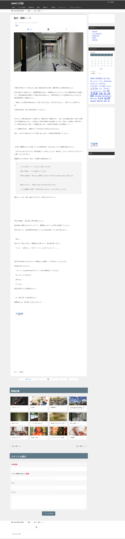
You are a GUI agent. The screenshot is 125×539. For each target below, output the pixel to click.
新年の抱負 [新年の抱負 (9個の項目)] (98, 96)
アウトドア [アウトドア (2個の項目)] (95, 81)
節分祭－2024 (34, 437)
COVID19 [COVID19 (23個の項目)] (98, 78)
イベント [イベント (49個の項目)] (108, 81)
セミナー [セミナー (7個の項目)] (108, 86)
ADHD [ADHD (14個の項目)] (92, 78)
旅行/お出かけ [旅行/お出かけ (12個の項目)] (106, 96)
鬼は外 (32, 407)
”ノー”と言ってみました (37, 423)
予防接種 (72, 437)
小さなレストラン (16, 437)
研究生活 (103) (95, 35)
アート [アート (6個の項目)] (101, 81)
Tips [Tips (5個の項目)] (91, 81)
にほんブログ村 (94, 145)
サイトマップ (62, 7)
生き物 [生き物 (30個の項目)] (100, 98)
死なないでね (15, 423)
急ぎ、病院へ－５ (74, 423)
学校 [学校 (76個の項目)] (101, 93)
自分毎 (53, 7)
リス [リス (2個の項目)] (91, 91)
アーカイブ (92, 71)
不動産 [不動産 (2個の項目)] (104, 91)
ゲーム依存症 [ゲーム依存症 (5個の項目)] (102, 86)
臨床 (38, 7)
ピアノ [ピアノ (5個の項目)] (100, 88)
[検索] (25, 527)
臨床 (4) (94, 37)
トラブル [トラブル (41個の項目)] (94, 88)
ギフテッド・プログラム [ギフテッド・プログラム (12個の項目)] (98, 83)
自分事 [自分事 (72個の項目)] (107, 98)
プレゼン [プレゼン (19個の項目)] (106, 88)
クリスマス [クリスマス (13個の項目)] (94, 86)
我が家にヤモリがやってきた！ (58, 423)
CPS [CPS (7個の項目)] (104, 78)
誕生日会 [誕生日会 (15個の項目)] (100, 101)
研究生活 (31, 7)
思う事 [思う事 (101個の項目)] (107, 93)
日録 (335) (94, 31)
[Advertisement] (48, 78)
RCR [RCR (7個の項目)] (108, 78)
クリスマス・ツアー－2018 (57, 437)
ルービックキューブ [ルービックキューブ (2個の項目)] (97, 91)
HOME (18, 10)
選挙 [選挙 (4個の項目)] (109, 101)
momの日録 (17, 3)
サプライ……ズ (15, 407)
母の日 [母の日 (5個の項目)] (95, 98)
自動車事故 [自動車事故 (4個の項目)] (93, 101)
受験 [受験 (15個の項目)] (108, 91)
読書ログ (45, 7)
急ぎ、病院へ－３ (16, 446)
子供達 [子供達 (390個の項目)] (94, 93)
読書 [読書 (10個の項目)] (105, 101)
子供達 (21, 372)
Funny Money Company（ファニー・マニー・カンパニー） (77, 408)
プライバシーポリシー (75, 7)
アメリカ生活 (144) (96, 33)
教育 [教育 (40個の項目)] (92, 96)
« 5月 (101, 68)
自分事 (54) (95, 40)
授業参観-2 (53, 407)
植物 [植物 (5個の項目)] (91, 98)
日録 (13, 7)
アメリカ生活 (21, 7)
